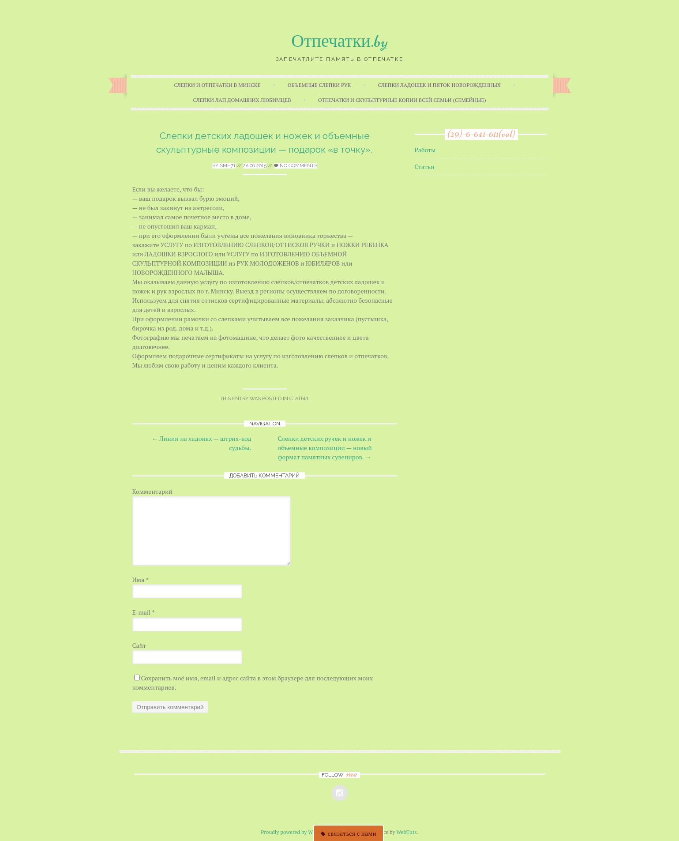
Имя (140, 579)
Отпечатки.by (339, 41)
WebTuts (406, 832)
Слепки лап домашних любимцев (242, 100)
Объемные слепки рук (319, 85)
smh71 (228, 166)
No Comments (295, 166)
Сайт (139, 645)
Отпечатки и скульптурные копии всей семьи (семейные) (402, 100)
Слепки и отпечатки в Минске (217, 85)
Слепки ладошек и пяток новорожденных (439, 85)
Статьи (298, 399)
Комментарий (152, 491)
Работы (425, 150)
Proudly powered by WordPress (297, 832)
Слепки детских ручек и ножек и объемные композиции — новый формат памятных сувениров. (325, 447)
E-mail (143, 612)
